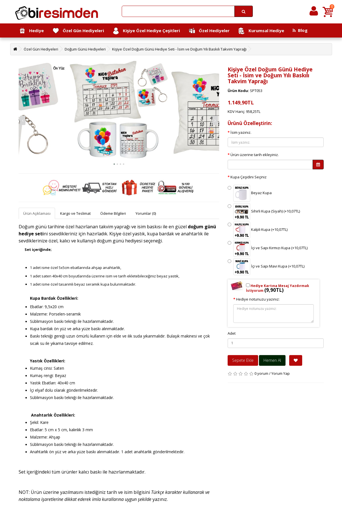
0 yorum (261, 373)
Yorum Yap (280, 373)
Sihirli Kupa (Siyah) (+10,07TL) (264, 211)
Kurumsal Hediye (261, 30)
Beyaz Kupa (250, 193)
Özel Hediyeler (209, 30)
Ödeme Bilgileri (113, 213)
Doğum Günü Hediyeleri (85, 49)
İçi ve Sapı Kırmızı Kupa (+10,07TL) (268, 248)
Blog (300, 30)
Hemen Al (272, 360)
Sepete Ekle (243, 360)
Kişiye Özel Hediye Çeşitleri (146, 30)
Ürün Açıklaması (37, 213)
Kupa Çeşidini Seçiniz (248, 176)
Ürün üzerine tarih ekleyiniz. (254, 154)
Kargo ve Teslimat (75, 213)
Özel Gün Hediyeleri (78, 30)
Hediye (31, 30)
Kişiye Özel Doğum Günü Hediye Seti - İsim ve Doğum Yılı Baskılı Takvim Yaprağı (179, 49)
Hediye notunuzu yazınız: (258, 299)
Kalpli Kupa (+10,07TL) (257, 230)
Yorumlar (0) (146, 213)
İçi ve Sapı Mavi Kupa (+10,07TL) (266, 266)
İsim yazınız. (240, 132)
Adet (232, 333)
